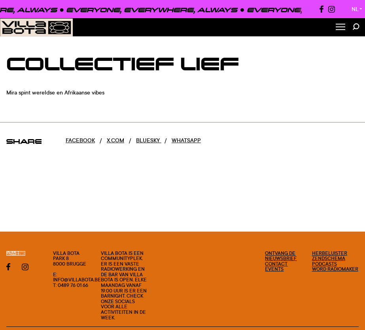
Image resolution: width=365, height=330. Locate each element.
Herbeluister (329, 253)
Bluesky (148, 140)
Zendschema (328, 258)
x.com (115, 140)
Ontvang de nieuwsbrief (281, 256)
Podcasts (324, 263)
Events (274, 269)
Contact (276, 263)
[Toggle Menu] (340, 27)
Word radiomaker (335, 269)
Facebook (80, 140)
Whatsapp (186, 140)
